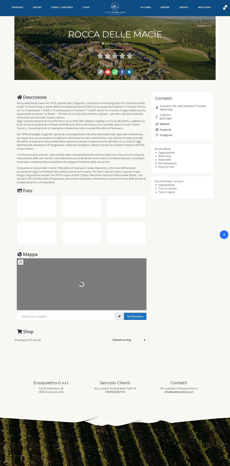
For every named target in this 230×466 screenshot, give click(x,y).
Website (164, 124)
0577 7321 (166, 118)
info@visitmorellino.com (179, 392)
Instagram (166, 135)
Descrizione (32, 97)
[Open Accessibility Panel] (224, 234)
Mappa (27, 254)
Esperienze (17, 7)
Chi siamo (145, 7)
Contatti (184, 7)
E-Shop (86, 7)
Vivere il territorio (62, 7)
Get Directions (135, 316)
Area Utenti (204, 7)
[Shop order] (129, 340)
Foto (24, 190)
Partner (165, 7)
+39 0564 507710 (115, 392)
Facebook (165, 129)
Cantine (37, 7)
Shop (25, 331)
